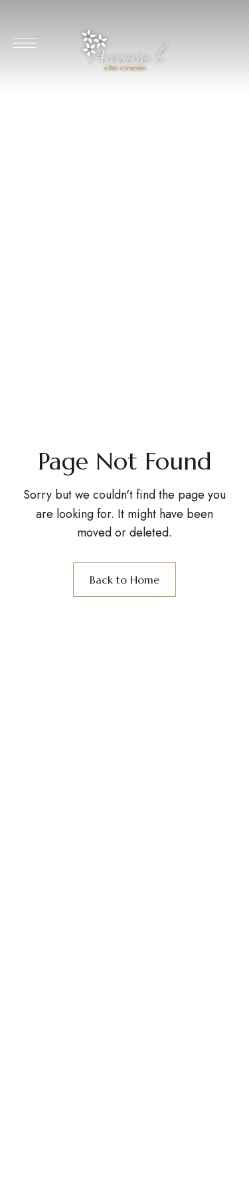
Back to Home (124, 579)
